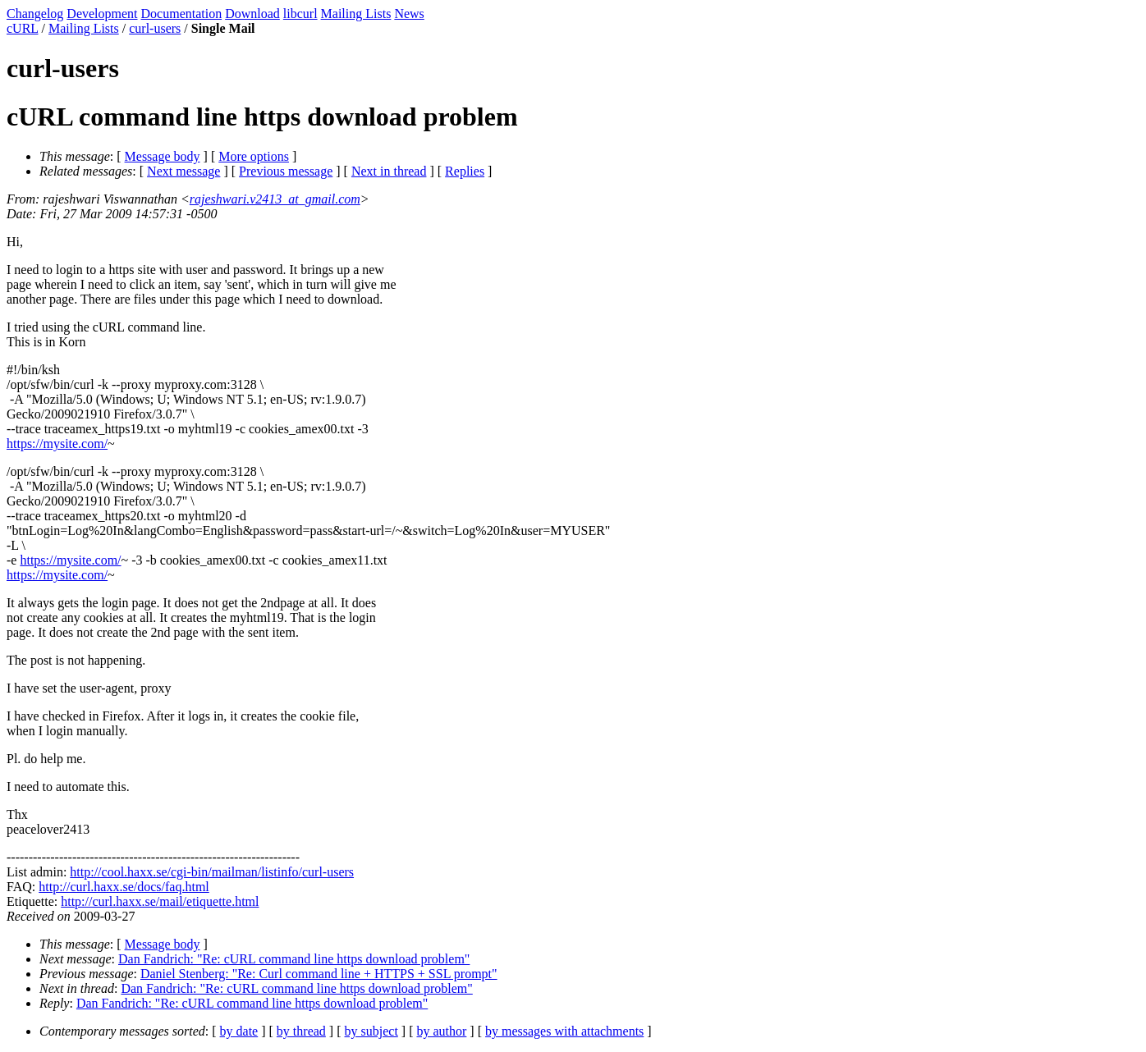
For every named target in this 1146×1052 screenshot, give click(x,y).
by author (441, 1031)
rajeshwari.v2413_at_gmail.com (275, 199)
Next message (183, 171)
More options (253, 156)
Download (252, 14)
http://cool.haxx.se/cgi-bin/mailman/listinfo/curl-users (212, 872)
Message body (162, 156)
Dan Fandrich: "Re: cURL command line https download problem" (294, 959)
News (409, 14)
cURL (23, 28)
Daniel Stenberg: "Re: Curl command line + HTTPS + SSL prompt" (318, 974)
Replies (464, 171)
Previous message (285, 171)
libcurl (300, 14)
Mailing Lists (356, 14)
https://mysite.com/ (57, 444)
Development (101, 14)
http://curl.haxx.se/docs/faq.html (124, 887)
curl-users (155, 28)
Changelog (35, 14)
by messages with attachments (564, 1031)
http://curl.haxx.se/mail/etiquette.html (160, 901)
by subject (371, 1031)
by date (239, 1031)
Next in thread (389, 171)
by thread (301, 1031)
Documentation (181, 14)
